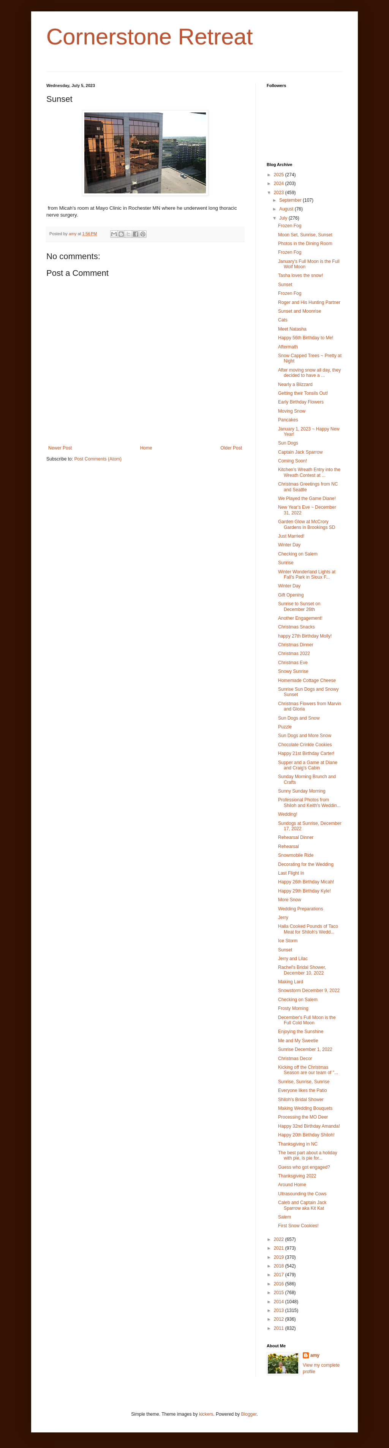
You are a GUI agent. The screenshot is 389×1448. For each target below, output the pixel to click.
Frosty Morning (293, 1008)
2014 (279, 1301)
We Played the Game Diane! (307, 498)
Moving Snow (291, 411)
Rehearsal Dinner (295, 837)
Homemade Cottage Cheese (307, 680)
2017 (279, 1274)
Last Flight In (291, 873)
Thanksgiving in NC (298, 1144)
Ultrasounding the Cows (302, 1193)
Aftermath (288, 347)
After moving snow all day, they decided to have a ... (309, 372)
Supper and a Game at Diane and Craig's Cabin (307, 765)
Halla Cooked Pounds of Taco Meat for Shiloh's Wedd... (308, 929)
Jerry (283, 917)
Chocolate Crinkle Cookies (305, 744)
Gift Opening (291, 595)
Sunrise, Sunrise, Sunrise (303, 1081)
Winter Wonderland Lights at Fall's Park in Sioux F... (306, 574)
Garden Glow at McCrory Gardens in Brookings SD (306, 524)
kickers (206, 1414)
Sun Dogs (288, 443)
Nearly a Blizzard (295, 384)
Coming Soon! (292, 461)
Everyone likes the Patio (302, 1090)
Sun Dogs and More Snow (304, 735)
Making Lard (290, 981)
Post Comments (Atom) (98, 459)
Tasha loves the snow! (300, 275)
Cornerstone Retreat (149, 36)
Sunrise (286, 562)
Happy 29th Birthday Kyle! (304, 891)
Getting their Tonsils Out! (303, 393)
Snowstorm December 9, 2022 (309, 990)
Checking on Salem (298, 554)
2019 (279, 1257)
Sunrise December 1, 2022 (305, 1049)
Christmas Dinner (295, 644)
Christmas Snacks (296, 627)
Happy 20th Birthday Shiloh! (306, 1135)
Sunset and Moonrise (299, 311)
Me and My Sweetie (298, 1040)
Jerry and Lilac (293, 958)
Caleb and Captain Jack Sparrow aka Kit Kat (302, 1205)
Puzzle (285, 727)
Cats (283, 320)
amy (314, 1355)
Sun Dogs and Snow (298, 718)
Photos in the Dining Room (305, 243)
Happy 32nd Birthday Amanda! (309, 1126)
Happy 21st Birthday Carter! (306, 753)
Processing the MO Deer (303, 1117)
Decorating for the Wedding (306, 864)
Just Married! (291, 536)
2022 (279, 1239)
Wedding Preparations (300, 909)
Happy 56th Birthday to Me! (305, 337)
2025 (279, 174)
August (287, 209)
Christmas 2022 (294, 653)
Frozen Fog (289, 225)
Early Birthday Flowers (301, 402)
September (291, 200)
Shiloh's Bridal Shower (301, 1099)
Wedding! (287, 814)
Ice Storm (287, 940)
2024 (279, 183)
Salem (284, 1217)
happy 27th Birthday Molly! (305, 636)
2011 (279, 1328)
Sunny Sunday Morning (302, 791)
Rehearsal (288, 846)
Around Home (292, 1184)
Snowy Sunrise (293, 671)
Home (146, 448)
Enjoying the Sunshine (300, 1031)
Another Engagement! (300, 618)
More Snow (289, 899)
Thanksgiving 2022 (297, 1176)
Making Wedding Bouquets (305, 1108)
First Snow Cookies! (298, 1225)
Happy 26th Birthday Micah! (306, 882)
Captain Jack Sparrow (300, 452)
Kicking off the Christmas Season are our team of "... (308, 1070)
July (284, 218)
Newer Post (60, 448)
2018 (279, 1266)
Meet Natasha (292, 329)
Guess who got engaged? (304, 1167)
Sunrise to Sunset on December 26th (299, 606)
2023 (279, 192)
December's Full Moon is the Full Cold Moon (307, 1020)
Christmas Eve (293, 662)
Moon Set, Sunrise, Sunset (305, 234)
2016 (279, 1284)
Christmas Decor (295, 1058)
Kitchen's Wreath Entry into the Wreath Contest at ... (309, 472)
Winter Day (289, 545)
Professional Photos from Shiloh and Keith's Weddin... (309, 802)
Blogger (249, 1414)
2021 (279, 1248)
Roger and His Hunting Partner (309, 302)
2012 (279, 1319)
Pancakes (288, 420)
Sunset (285, 284)
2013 (279, 1310)
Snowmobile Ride (295, 855)
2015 (279, 1292)
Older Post (231, 448)
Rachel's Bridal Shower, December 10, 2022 (302, 970)
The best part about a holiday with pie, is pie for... (307, 1155)
